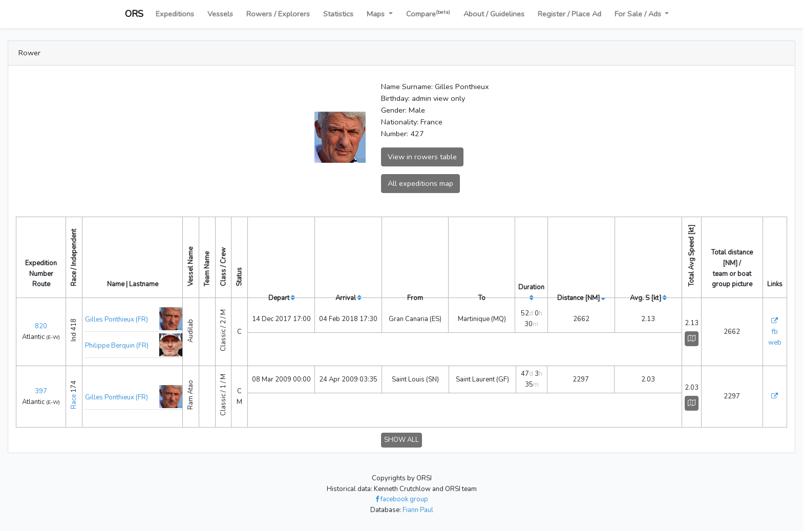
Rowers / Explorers (278, 14)
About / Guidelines (493, 14)
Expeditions (175, 14)
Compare (428, 13)
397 (41, 391)
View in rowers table (422, 157)
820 (41, 326)
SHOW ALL (401, 439)
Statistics (338, 14)
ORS (134, 14)
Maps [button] (377, 14)
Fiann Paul (418, 510)
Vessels (220, 14)
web (774, 342)
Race (73, 401)
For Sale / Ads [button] (639, 14)
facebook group (401, 499)
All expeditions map (420, 183)
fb (775, 331)
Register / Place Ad (569, 14)
